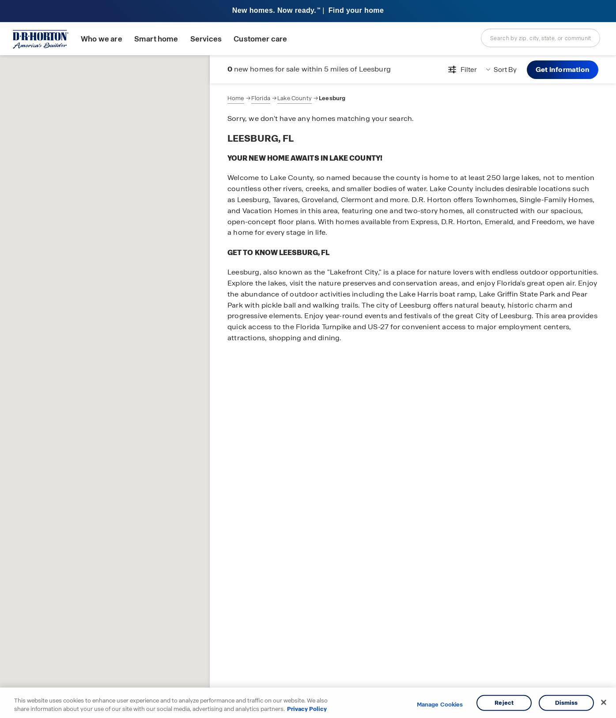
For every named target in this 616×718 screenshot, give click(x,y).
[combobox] (540, 38)
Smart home (156, 39)
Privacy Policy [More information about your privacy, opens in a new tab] (307, 709)
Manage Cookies (440, 704)
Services (206, 39)
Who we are (101, 39)
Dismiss (566, 703)
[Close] (603, 702)
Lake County (294, 98)
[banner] (308, 11)
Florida (260, 98)
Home (235, 98)
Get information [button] (563, 69)
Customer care (260, 39)
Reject (504, 703)
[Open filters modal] (461, 69)
